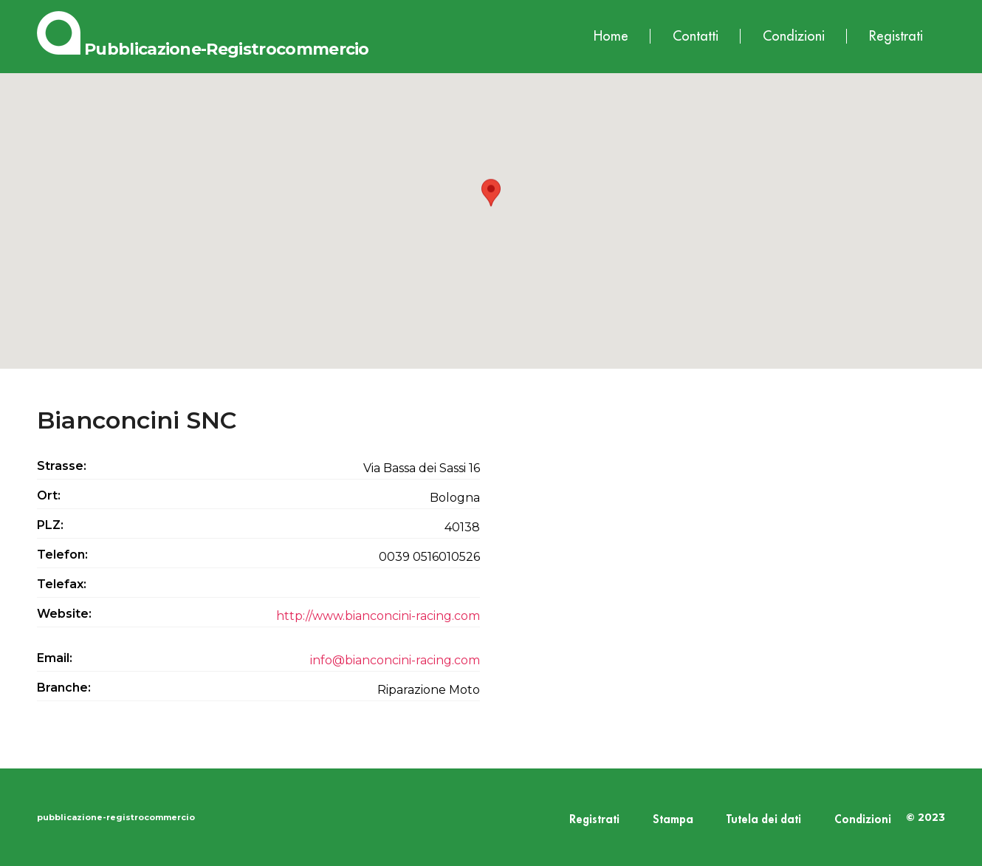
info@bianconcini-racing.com (395, 660)
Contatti (695, 36)
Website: (64, 614)
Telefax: (61, 584)
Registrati (896, 36)
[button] (491, 207)
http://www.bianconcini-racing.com (378, 616)
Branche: (64, 688)
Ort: (49, 495)
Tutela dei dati (764, 819)
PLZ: (50, 525)
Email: (54, 658)
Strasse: (61, 466)
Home (611, 36)
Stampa (673, 819)
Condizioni (794, 36)
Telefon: (62, 555)
